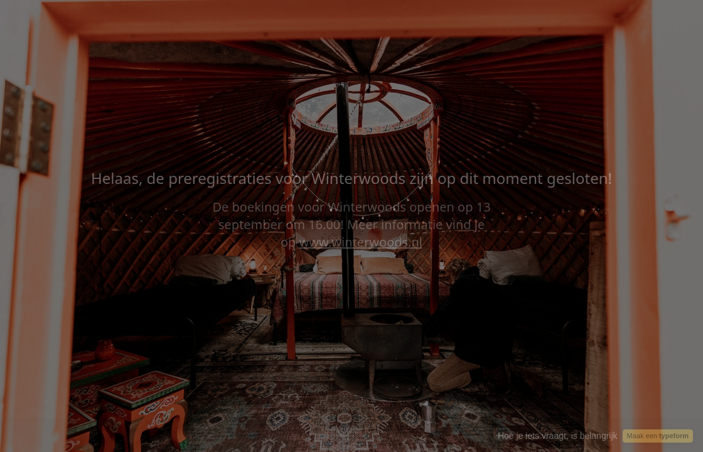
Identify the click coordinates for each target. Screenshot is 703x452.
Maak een (658, 435)
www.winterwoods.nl (360, 242)
